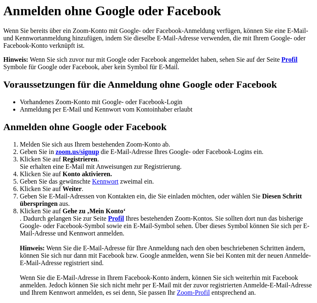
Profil (290, 59)
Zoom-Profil (193, 292)
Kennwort (105, 181)
